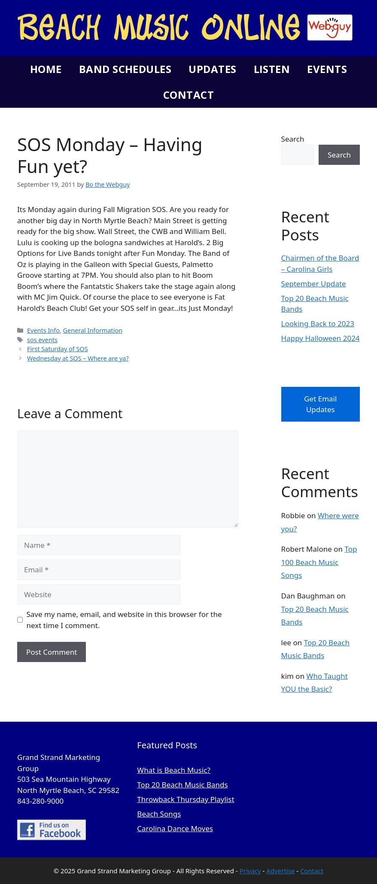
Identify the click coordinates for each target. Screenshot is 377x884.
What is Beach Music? (173, 770)
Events (327, 69)
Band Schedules (125, 69)
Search (292, 139)
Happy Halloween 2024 (320, 338)
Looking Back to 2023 (317, 323)
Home (46, 69)
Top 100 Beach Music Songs (319, 562)
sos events (42, 340)
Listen (272, 69)
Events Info (43, 330)
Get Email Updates (320, 404)
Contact (188, 95)
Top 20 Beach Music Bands (182, 785)
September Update (313, 284)
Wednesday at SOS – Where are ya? (78, 358)
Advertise (280, 870)
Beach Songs (159, 814)
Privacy (250, 870)
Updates (212, 69)
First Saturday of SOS (57, 349)
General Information (93, 330)
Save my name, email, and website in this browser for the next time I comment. (124, 619)
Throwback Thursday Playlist (185, 799)
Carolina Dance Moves (175, 828)
